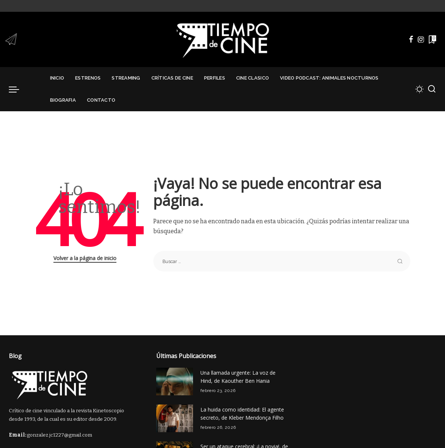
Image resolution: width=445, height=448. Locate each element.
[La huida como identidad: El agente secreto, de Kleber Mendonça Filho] (174, 418)
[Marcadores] (431, 39)
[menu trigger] (18, 89)
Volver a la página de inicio (84, 258)
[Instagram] (421, 39)
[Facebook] (411, 39)
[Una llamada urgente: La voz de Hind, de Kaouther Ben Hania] (174, 381)
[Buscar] (431, 89)
